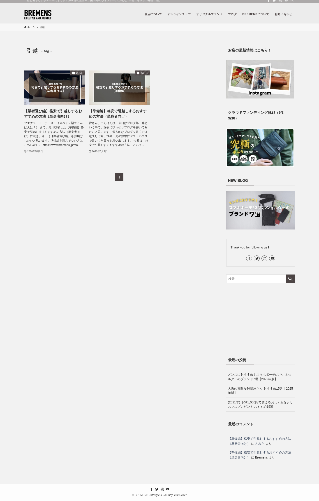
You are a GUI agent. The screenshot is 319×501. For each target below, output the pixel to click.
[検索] (292, 2)
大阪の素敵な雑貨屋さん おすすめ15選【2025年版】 (260, 391)
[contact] (286, 2)
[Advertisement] (260, 319)
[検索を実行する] (290, 278)
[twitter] (274, 2)
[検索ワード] (260, 278)
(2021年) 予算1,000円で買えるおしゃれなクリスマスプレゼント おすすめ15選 (260, 404)
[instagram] (280, 2)
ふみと (260, 443)
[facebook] (268, 2)
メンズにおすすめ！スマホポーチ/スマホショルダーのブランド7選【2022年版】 (260, 377)
